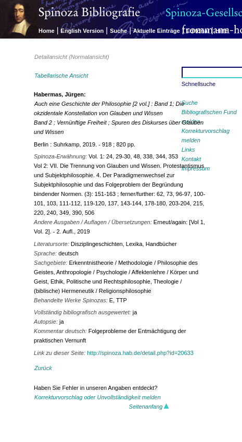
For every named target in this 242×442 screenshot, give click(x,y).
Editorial (197, 31)
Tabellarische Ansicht (61, 75)
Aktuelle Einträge (156, 31)
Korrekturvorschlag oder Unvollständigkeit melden (97, 397)
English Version (82, 31)
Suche (118, 31)
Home (47, 31)
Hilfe (221, 31)
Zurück (43, 368)
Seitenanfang (149, 406)
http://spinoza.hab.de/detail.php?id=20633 (140, 353)
